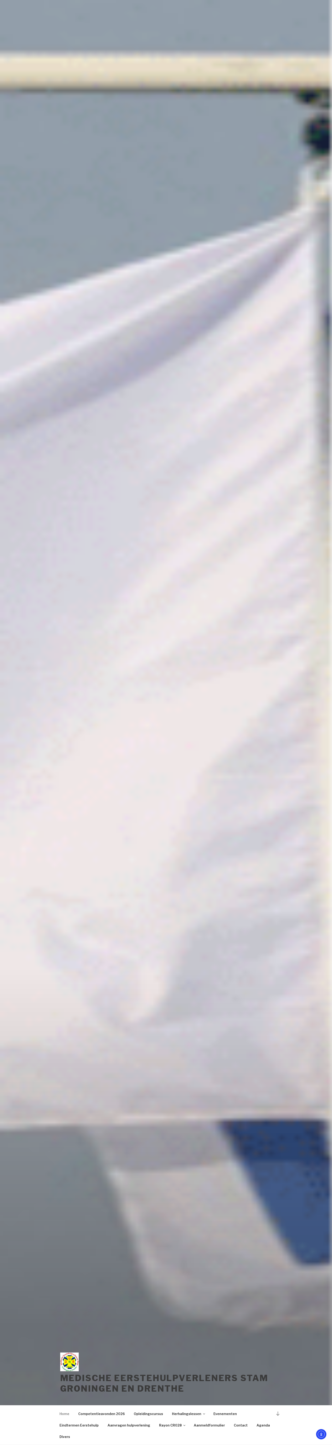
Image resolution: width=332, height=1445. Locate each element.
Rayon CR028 (172, 1425)
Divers (65, 1437)
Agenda (263, 1425)
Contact (241, 1425)
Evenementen (225, 1414)
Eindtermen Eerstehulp (79, 1425)
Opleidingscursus (148, 1414)
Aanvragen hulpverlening (129, 1425)
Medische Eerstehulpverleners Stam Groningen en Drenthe (164, 1383)
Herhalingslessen (189, 1414)
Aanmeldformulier (209, 1425)
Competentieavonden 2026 (101, 1414)
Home (64, 1414)
